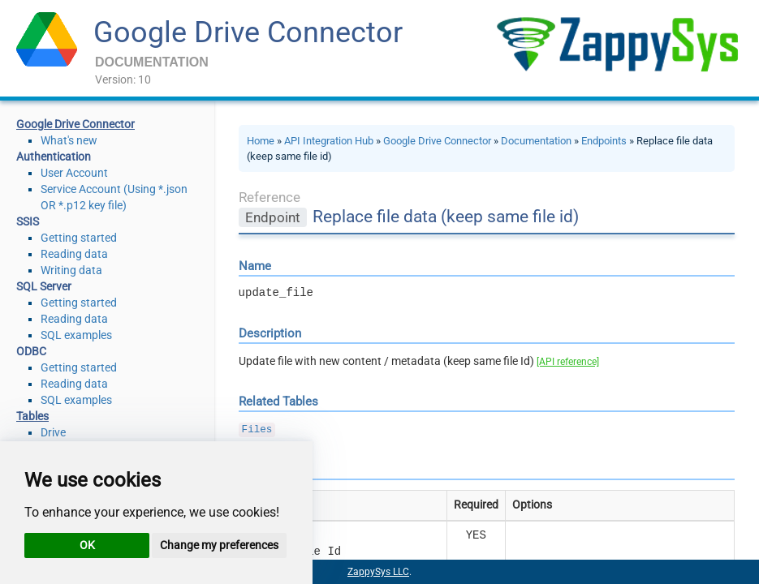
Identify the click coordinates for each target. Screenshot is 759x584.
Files (257, 430)
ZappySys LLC (378, 572)
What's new (69, 140)
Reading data (74, 253)
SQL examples (76, 334)
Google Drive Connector (248, 32)
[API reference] (568, 361)
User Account (74, 172)
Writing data (71, 270)
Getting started (79, 237)
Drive (53, 432)
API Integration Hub (328, 141)
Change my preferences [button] (219, 545)
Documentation (536, 141)
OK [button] (87, 545)
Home (260, 141)
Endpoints (604, 141)
